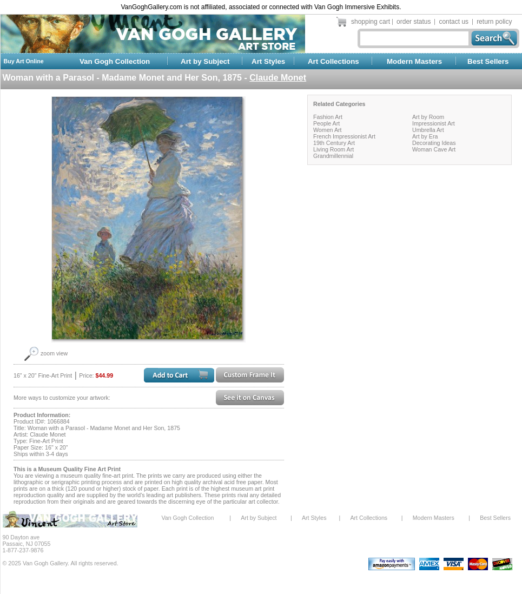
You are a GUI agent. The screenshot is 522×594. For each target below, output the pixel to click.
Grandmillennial (333, 156)
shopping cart (370, 21)
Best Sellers (487, 61)
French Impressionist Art (344, 136)
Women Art (327, 130)
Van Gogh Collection (115, 61)
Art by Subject (205, 61)
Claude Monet (277, 77)
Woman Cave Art (433, 149)
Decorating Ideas (434, 143)
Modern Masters (414, 61)
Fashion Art (327, 117)
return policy (494, 21)
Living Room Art (333, 149)
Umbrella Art (428, 130)
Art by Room (428, 117)
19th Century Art (334, 143)
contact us (453, 21)
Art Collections (333, 61)
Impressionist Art (433, 123)
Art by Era (425, 136)
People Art (326, 123)
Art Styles (268, 61)
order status (414, 21)
